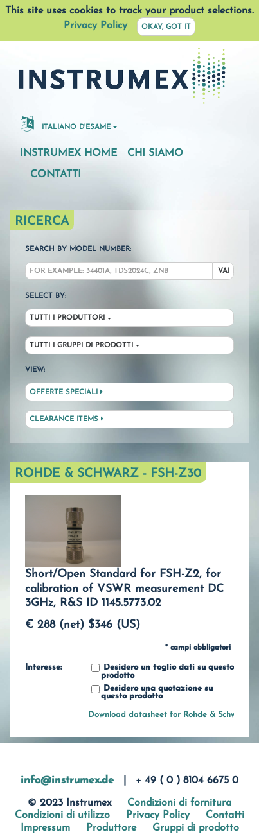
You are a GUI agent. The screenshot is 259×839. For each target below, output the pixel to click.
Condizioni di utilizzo (62, 815)
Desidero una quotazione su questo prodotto (152, 693)
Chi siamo (155, 153)
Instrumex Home (68, 153)
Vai (223, 271)
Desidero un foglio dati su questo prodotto (162, 672)
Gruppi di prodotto (195, 828)
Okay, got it (166, 27)
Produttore (111, 828)
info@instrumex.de (67, 780)
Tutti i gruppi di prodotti (81, 345)
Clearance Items (66, 419)
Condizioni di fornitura (179, 803)
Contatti (55, 174)
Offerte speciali (66, 392)
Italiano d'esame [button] (66, 123)
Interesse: (43, 667)
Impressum (45, 828)
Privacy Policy (95, 26)
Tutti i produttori (67, 318)
